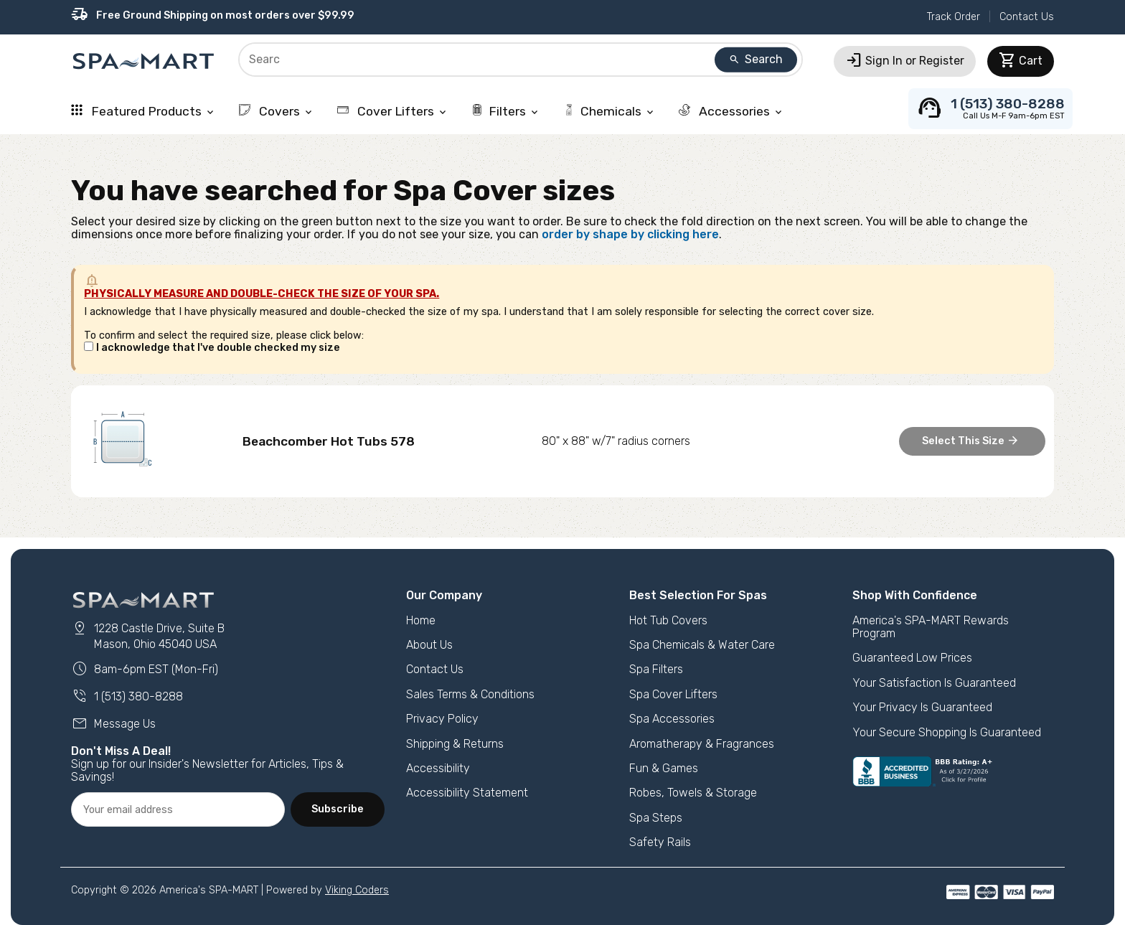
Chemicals (609, 111)
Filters (505, 111)
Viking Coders (357, 890)
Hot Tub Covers (668, 620)
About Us (429, 645)
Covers (276, 111)
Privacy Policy (442, 719)
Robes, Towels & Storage (693, 792)
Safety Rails (660, 842)
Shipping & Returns (455, 744)
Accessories (731, 111)
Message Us (113, 724)
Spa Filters (656, 669)
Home (421, 620)
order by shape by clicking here (630, 234)
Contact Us (1026, 17)
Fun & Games (663, 768)
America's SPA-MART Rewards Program (930, 627)
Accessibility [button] (438, 768)
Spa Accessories (672, 719)
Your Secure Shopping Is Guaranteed (946, 732)
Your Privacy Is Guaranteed (922, 707)
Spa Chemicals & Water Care (702, 645)
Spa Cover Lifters (673, 694)
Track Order (953, 17)
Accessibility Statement (467, 792)
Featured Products (143, 111)
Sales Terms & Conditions (470, 694)
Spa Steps (655, 818)
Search (755, 59)
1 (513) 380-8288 (127, 696)
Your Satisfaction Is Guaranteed (934, 683)
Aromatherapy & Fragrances (701, 744)
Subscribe (337, 809)
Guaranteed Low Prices (912, 658)
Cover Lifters (392, 111)
